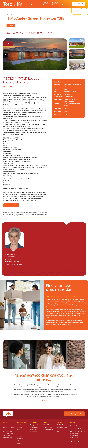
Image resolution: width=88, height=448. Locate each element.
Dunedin (19, 436)
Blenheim (19, 434)
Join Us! (59, 434)
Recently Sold (33, 429)
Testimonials (33, 431)
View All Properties (48, 425)
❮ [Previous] (5, 54)
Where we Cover (7, 437)
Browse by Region (48, 427)
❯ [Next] (65, 54)
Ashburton (19, 443)
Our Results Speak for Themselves (9, 434)
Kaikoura (19, 441)
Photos (11, 25)
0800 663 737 (78, 4)
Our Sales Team (7, 431)
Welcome (5, 425)
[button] (26, 4)
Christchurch (20, 425)
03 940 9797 (73, 425)
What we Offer (34, 427)
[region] (44, 54)
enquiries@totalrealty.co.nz (77, 428)
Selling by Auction (34, 434)
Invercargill (20, 438)
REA (58, 431)
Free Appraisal (34, 425)
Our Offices (60, 429)
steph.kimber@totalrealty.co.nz (12, 261)
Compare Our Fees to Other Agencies (9, 428)
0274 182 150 (8, 259)
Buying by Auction (48, 429)
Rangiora (19, 427)
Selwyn (19, 429)
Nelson (18, 431)
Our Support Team (62, 427)
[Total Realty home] (12, 4)
